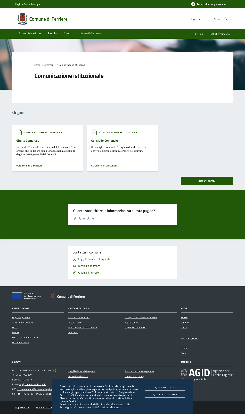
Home (37, 65)
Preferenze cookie (121, 404)
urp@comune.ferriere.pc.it (32, 384)
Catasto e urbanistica (78, 317)
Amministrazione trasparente (139, 371)
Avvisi (184, 327)
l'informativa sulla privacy (107, 407)
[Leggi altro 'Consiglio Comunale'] (106, 165)
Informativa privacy (134, 376)
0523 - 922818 (24, 379)
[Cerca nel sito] (226, 19)
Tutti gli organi (206, 181)
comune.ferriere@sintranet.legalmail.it (36, 389)
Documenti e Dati (20, 342)
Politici (15, 332)
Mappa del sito (22, 407)
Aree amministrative (22, 322)
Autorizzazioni (75, 322)
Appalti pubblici (132, 322)
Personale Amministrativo (25, 337)
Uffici (15, 327)
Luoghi (184, 348)
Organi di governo (21, 317)
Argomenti (49, 65)
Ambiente (73, 332)
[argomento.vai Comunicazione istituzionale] (43, 132)
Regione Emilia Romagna (27, 4)
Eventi (184, 353)
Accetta (164, 394)
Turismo (199, 34)
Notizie (184, 317)
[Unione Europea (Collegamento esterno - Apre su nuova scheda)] (27, 296)
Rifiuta (165, 387)
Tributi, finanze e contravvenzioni (141, 317)
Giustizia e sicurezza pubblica (82, 327)
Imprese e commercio (135, 327)
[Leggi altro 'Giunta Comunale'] (31, 165)
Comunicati (186, 322)
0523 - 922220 (24, 375)
